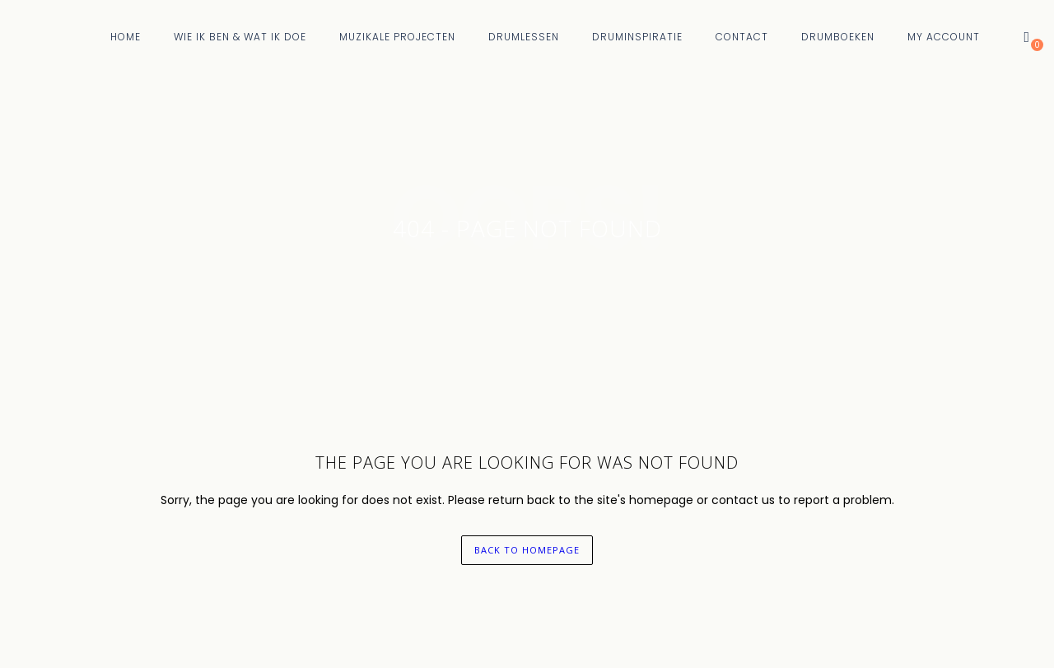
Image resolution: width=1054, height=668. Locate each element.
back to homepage (527, 550)
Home (125, 37)
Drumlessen (523, 37)
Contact (742, 37)
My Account (943, 37)
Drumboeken (837, 37)
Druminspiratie (637, 37)
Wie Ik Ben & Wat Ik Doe (240, 37)
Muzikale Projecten (397, 37)
